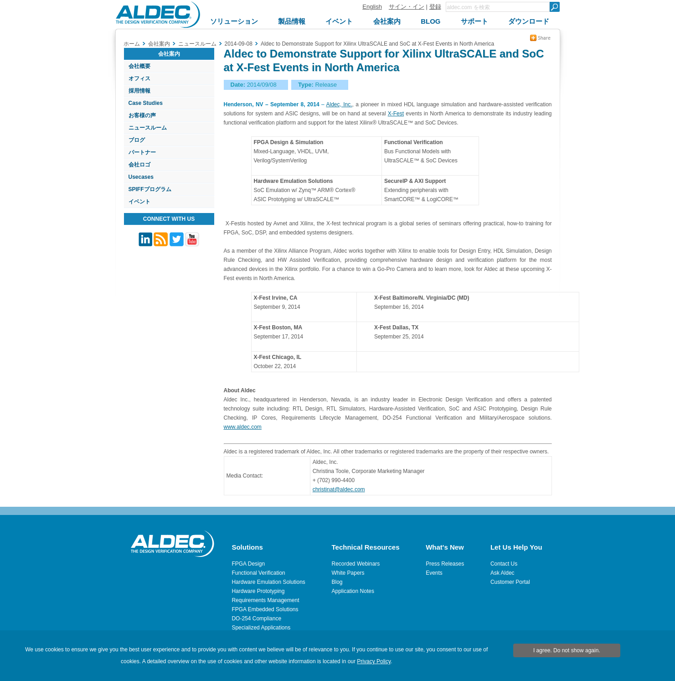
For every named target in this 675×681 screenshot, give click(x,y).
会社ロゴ (139, 164)
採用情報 (139, 91)
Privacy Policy (374, 661)
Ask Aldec (502, 573)
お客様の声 (142, 115)
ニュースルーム (148, 128)
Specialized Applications (261, 627)
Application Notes (353, 591)
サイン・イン (406, 6)
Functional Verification (258, 573)
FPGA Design (248, 564)
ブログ (137, 140)
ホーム (132, 44)
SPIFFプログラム (150, 189)
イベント (139, 201)
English (372, 6)
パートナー (142, 152)
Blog (337, 582)
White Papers (348, 573)
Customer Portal (510, 582)
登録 (435, 6)
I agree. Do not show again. (566, 650)
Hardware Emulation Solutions (268, 582)
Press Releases (445, 564)
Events (434, 573)
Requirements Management (265, 600)
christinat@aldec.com (339, 489)
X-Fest (396, 113)
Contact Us (503, 564)
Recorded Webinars (356, 564)
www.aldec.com (243, 427)
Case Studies (146, 103)
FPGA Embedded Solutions (265, 609)
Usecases (141, 177)
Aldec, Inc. (339, 104)
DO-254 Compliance (256, 618)
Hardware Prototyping (258, 591)
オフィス (139, 78)
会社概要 (139, 66)
